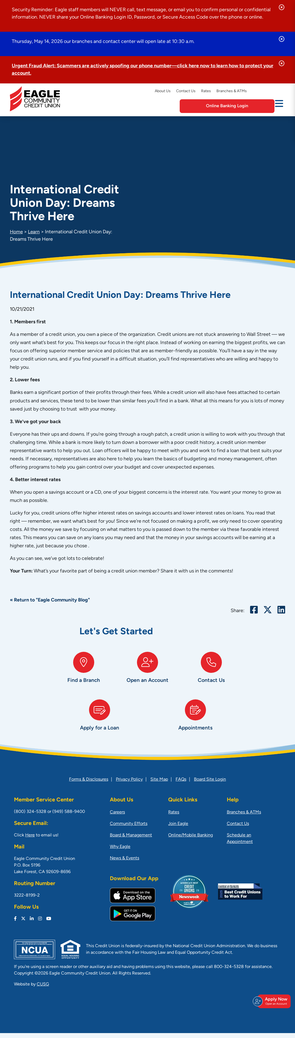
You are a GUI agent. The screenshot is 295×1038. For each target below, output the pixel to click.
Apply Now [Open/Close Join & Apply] (273, 1004)
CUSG (43, 989)
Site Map (159, 784)
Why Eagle (120, 852)
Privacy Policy (129, 784)
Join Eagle (178, 829)
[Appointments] (196, 724)
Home (16, 232)
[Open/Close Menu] (279, 105)
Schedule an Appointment (240, 843)
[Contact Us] (211, 674)
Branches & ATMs (231, 91)
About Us (163, 91)
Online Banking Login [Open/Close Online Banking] (241, 106)
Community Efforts (128, 829)
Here (30, 840)
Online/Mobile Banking (190, 840)
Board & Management (131, 840)
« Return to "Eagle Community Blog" (50, 600)
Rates (206, 91)
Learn (34, 232)
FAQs (181, 784)
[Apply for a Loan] (100, 724)
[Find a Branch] (84, 674)
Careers (117, 817)
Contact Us (186, 91)
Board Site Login (210, 784)
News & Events (124, 863)
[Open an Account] (147, 674)
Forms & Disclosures (88, 784)
